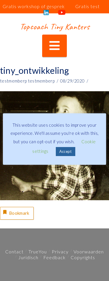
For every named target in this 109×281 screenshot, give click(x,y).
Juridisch (28, 257)
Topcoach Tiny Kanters (54, 26)
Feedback (54, 257)
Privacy (60, 251)
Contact (14, 251)
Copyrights (83, 257)
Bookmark (15, 212)
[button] (54, 46)
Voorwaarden (89, 251)
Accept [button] (65, 151)
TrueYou (37, 251)
